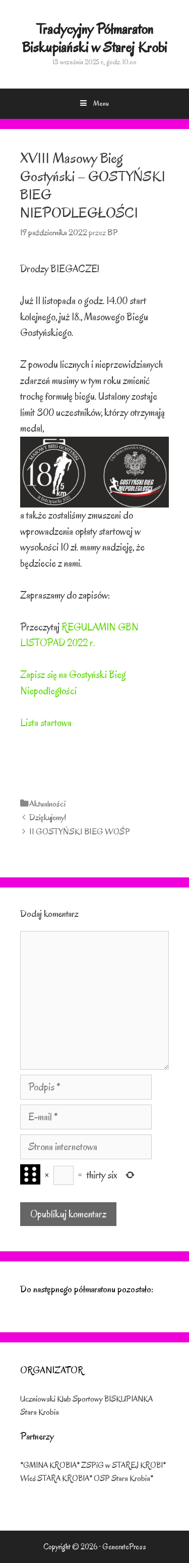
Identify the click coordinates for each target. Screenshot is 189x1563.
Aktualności (47, 804)
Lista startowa (46, 723)
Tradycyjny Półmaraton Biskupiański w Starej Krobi (94, 38)
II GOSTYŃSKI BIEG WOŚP (79, 831)
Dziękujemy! (47, 817)
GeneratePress (124, 1547)
